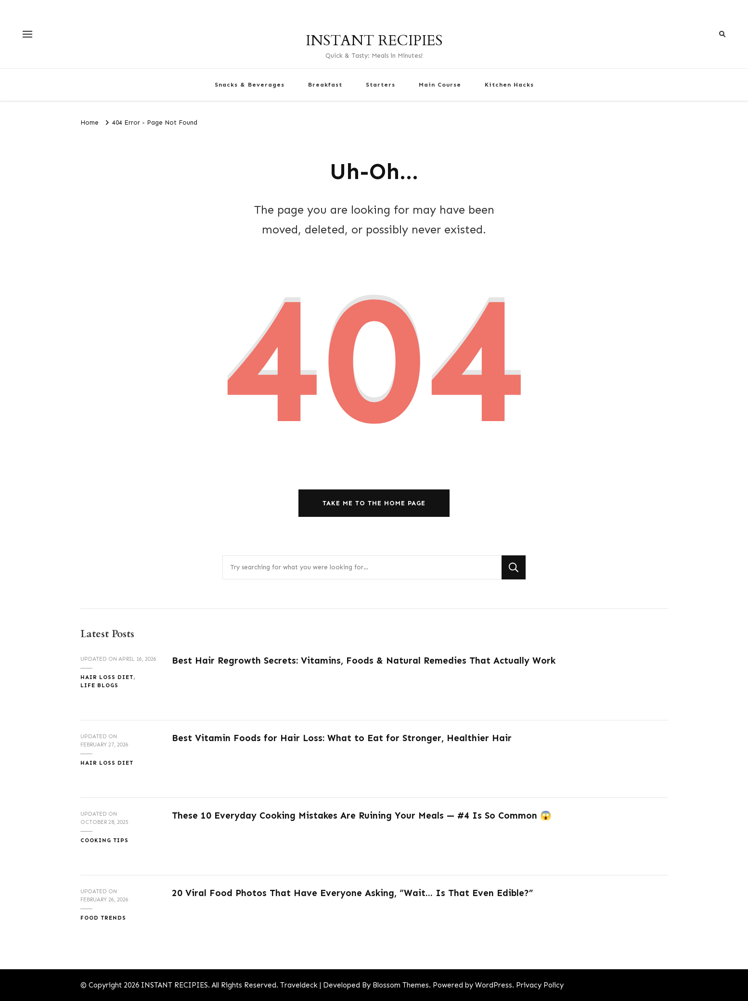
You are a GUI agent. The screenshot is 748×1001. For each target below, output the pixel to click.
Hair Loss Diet (106, 677)
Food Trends (103, 917)
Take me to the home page (374, 503)
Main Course (440, 84)
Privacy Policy (540, 985)
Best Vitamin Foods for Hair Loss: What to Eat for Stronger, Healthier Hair (342, 738)
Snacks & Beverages (249, 84)
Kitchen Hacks (509, 84)
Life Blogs (99, 685)
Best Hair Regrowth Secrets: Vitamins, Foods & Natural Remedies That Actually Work (363, 660)
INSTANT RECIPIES (374, 41)
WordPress (493, 985)
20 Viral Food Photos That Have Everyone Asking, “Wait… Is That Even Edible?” (352, 892)
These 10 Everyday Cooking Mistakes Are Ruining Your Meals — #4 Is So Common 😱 (362, 815)
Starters (380, 84)
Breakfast (325, 84)
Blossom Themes (401, 985)
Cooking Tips (104, 840)
